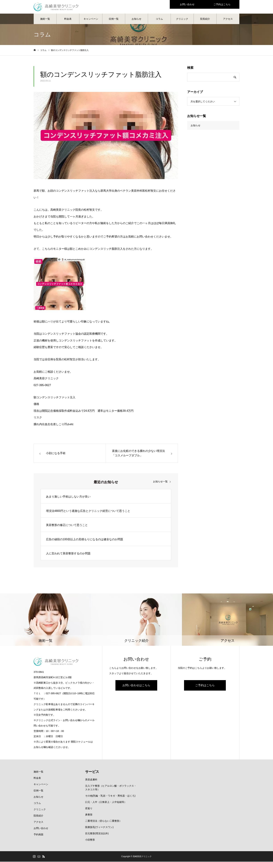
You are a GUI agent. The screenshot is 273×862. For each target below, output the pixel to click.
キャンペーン (91, 19)
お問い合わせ (41, 828)
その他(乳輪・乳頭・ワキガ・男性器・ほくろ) (110, 796)
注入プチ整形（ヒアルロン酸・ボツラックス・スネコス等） (110, 788)
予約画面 (38, 834)
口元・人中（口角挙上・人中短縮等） (106, 802)
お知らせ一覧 (160, 482)
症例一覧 (114, 19)
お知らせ (136, 19)
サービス (92, 772)
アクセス (228, 19)
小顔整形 (90, 840)
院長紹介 (205, 19)
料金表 (68, 19)
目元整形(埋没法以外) (97, 833)
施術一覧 (45, 19)
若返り (88, 808)
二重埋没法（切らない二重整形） (103, 821)
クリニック (182, 19)
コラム (159, 19)
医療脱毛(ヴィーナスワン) (99, 827)
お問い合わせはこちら (136, 685)
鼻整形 (88, 815)
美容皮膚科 (91, 779)
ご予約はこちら (205, 685)
